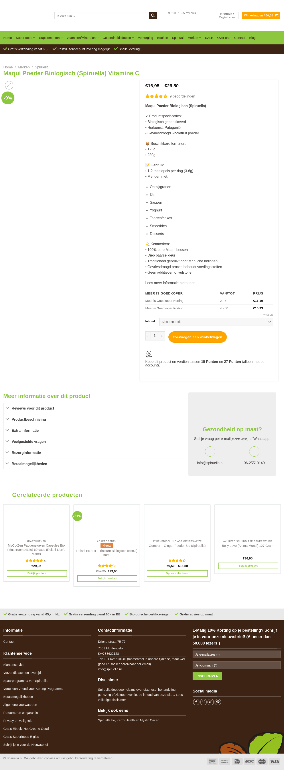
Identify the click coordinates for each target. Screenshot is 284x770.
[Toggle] (8, 408)
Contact (239, 38)
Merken (194, 38)
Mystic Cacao (149, 720)
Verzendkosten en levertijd (22, 672)
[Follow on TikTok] (210, 702)
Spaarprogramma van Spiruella (25, 680)
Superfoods (25, 38)
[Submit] (153, 15)
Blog (252, 38)
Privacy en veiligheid (17, 720)
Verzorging (145, 38)
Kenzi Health (126, 720)
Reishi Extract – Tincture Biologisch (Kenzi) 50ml (106, 553)
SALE (209, 38)
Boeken (162, 38)
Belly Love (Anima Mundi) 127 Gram (247, 545)
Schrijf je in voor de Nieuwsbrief (25, 744)
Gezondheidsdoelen (118, 38)
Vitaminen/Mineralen (83, 38)
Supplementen (51, 38)
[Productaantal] (154, 335)
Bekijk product (37, 573)
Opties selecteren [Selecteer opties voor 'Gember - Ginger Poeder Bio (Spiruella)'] (177, 573)
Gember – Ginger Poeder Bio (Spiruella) (177, 545)
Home (7, 38)
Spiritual (177, 38)
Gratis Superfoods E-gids (21, 736)
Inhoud (150, 321)
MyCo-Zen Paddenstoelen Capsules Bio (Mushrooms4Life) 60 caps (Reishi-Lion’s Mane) (36, 549)
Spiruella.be (106, 720)
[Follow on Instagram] (203, 702)
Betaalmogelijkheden (18, 696)
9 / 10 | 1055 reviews (182, 13)
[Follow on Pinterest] (218, 702)
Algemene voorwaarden (20, 704)
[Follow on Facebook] (196, 702)
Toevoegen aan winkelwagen (197, 337)
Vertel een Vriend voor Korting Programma (33, 688)
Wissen (268, 314)
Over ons (223, 38)
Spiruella (42, 67)
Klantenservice (13, 665)
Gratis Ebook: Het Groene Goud (26, 728)
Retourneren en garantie (20, 712)
